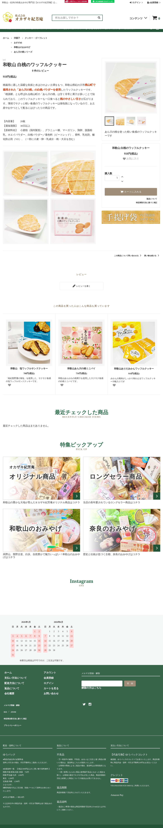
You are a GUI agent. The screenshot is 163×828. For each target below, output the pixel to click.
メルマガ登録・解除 (14, 703)
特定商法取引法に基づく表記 (19, 713)
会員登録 (154, 2)
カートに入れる (131, 191)
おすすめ (18, 43)
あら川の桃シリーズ (23, 52)
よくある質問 (93, 28)
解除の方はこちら (91, 686)
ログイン (136, 2)
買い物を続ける (152, 256)
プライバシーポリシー (15, 718)
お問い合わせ (112, 28)
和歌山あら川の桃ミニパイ (82, 367)
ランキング (20, 28)
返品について (151, 199)
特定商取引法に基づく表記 (146, 203)
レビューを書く (81, 285)
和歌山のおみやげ (22, 47)
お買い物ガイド (73, 28)
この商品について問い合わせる (128, 256)
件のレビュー (40, 70)
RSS (5, 708)
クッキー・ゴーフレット (36, 38)
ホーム (6, 38)
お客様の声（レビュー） (45, 28)
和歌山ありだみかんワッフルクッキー (134, 367)
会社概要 (129, 28)
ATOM (13, 708)
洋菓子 (17, 38)
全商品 (7, 28)
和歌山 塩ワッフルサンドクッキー (29, 367)
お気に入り (131, 158)
